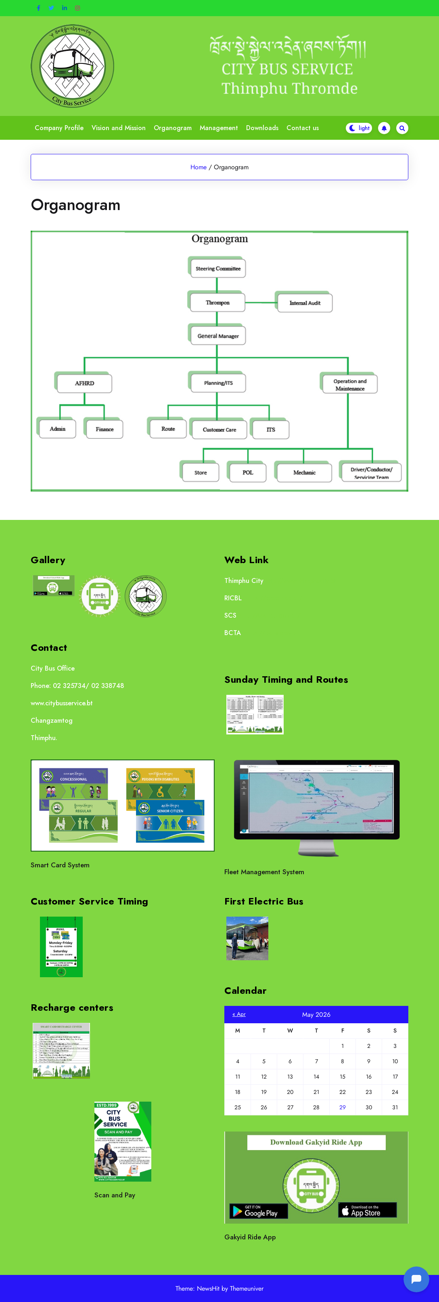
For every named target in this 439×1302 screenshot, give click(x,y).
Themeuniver (246, 1288)
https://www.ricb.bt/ (273, 598)
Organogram (173, 128)
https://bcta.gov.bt (271, 632)
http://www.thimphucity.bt (300, 580)
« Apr (239, 1014)
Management (219, 128)
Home (198, 167)
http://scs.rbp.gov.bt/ (269, 615)
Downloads (262, 128)
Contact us (302, 128)
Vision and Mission (119, 128)
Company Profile (59, 128)
